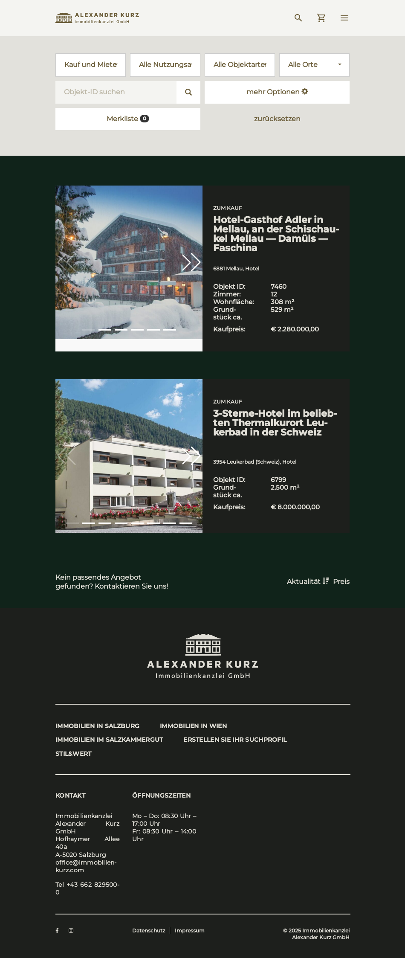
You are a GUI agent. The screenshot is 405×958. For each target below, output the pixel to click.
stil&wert (73, 754)
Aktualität (309, 582)
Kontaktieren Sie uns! (132, 586)
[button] (191, 262)
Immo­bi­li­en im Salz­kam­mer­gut (109, 739)
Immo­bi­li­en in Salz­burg (97, 726)
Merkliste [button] (128, 119)
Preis (341, 582)
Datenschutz (148, 931)
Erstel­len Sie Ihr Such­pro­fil (236, 739)
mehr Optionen (277, 92)
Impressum (190, 931)
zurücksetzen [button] (277, 119)
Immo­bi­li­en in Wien (194, 726)
